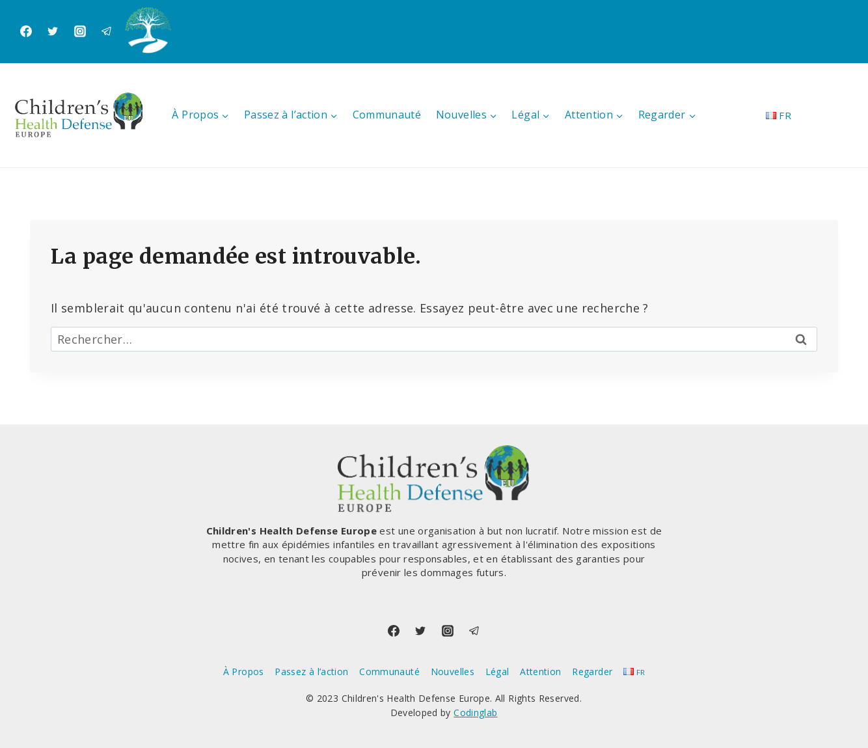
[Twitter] (52, 31)
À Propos (243, 671)
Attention (540, 671)
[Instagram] (80, 31)
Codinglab (475, 712)
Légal (497, 671)
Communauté (387, 114)
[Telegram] (106, 31)
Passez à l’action (311, 671)
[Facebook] (26, 31)
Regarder (592, 671)
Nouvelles (452, 671)
